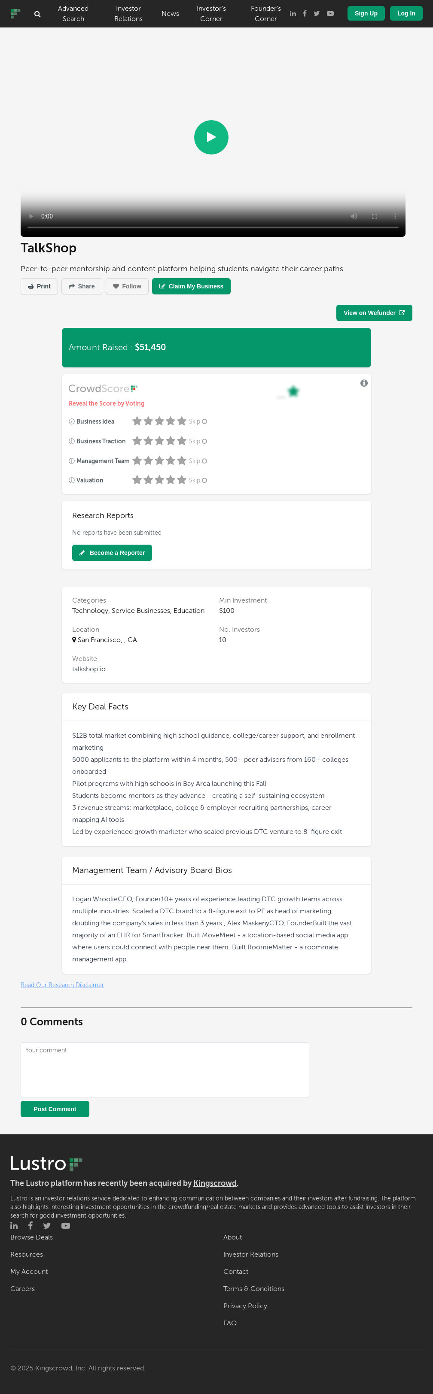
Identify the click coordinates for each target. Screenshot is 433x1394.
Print (39, 286)
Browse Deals (31, 1237)
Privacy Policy (245, 1306)
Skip (199, 421)
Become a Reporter (112, 552)
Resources (26, 1254)
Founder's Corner (266, 14)
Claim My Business (191, 286)
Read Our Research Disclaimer (62, 985)
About (232, 1237)
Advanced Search (73, 14)
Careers (22, 1289)
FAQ (230, 1323)
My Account (29, 1272)
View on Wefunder (374, 312)
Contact (235, 1272)
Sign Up (366, 13)
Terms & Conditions (253, 1289)
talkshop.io (89, 669)
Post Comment (55, 1109)
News (170, 14)
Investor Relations (128, 14)
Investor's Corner (211, 14)
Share (82, 286)
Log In (406, 13)
